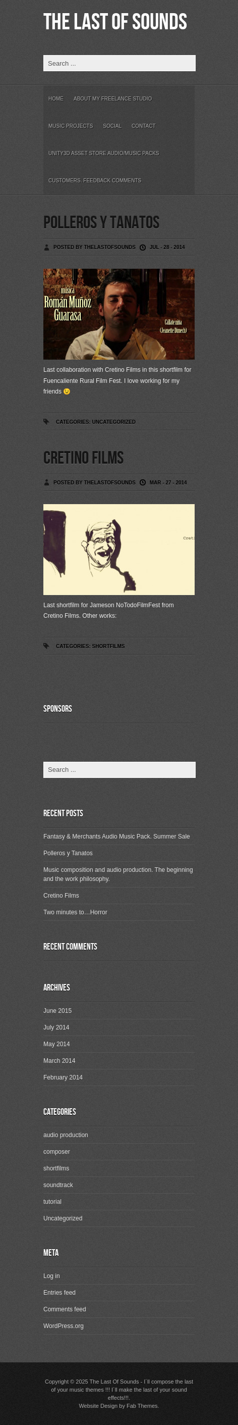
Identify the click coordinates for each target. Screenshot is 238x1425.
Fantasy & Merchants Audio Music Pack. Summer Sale (116, 836)
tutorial (52, 1201)
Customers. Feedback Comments (94, 180)
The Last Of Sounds (115, 22)
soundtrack (58, 1185)
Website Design (98, 1406)
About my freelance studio (113, 99)
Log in (51, 1276)
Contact (144, 126)
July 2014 (56, 1027)
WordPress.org (63, 1326)
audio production (65, 1135)
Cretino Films (83, 458)
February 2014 (63, 1077)
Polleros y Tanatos (101, 223)
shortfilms (108, 646)
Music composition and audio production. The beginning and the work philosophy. (118, 874)
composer (56, 1151)
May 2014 (56, 1044)
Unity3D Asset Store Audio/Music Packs (103, 153)
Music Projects (70, 126)
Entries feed (59, 1292)
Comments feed (64, 1309)
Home (56, 99)
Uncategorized (113, 422)
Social (112, 126)
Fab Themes (142, 1406)
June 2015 (57, 1010)
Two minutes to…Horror (75, 912)
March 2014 (59, 1060)
